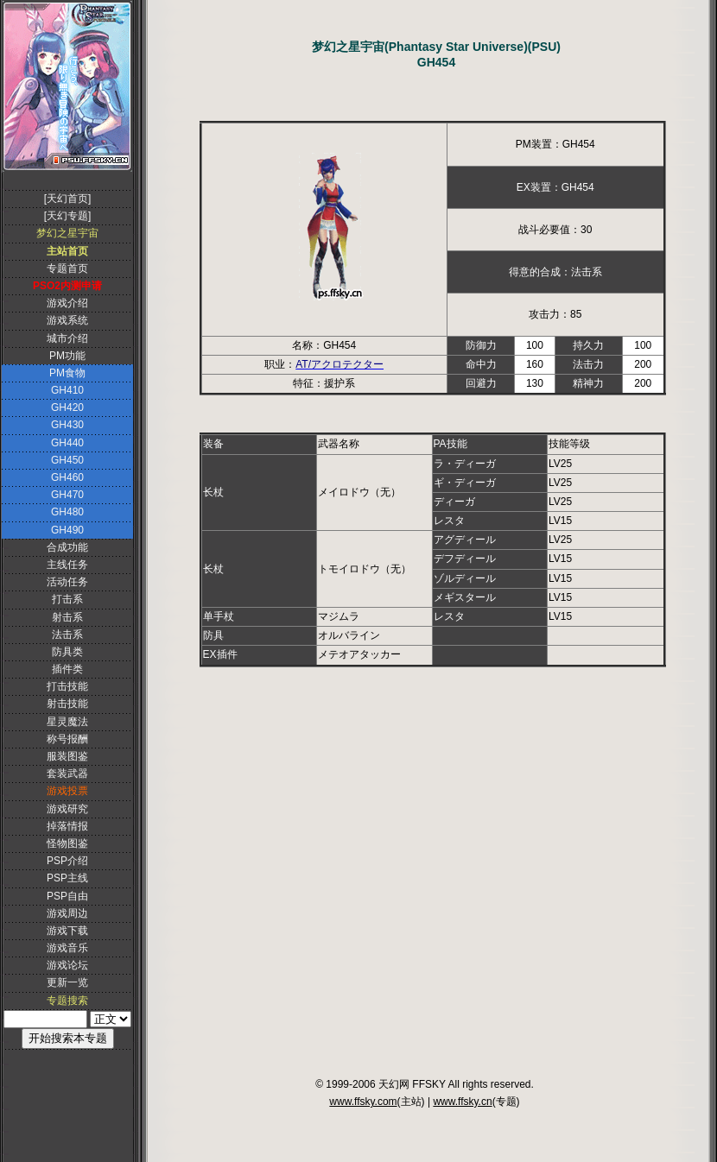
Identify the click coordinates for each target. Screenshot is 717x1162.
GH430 (67, 425)
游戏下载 (67, 931)
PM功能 (67, 356)
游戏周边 (67, 913)
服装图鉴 (67, 756)
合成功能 (67, 547)
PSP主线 (67, 878)
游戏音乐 (67, 948)
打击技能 (67, 686)
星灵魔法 (67, 722)
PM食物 (67, 373)
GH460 (67, 477)
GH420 (67, 407)
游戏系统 (67, 320)
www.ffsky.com (363, 1102)
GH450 (67, 460)
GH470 (67, 495)
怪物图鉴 (67, 843)
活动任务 (67, 582)
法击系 (67, 634)
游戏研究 (67, 809)
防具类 (67, 652)
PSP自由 (67, 896)
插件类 (67, 669)
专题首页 (67, 268)
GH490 (67, 530)
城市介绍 (67, 338)
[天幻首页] (68, 199)
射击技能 (67, 704)
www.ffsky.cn (462, 1102)
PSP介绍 (67, 861)
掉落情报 (67, 826)
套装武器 (67, 773)
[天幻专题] (68, 216)
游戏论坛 (67, 965)
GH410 (67, 390)
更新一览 (67, 982)
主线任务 (67, 565)
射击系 (67, 617)
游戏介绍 (67, 303)
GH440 (67, 443)
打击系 (67, 599)
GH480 (67, 512)
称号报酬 (67, 739)
